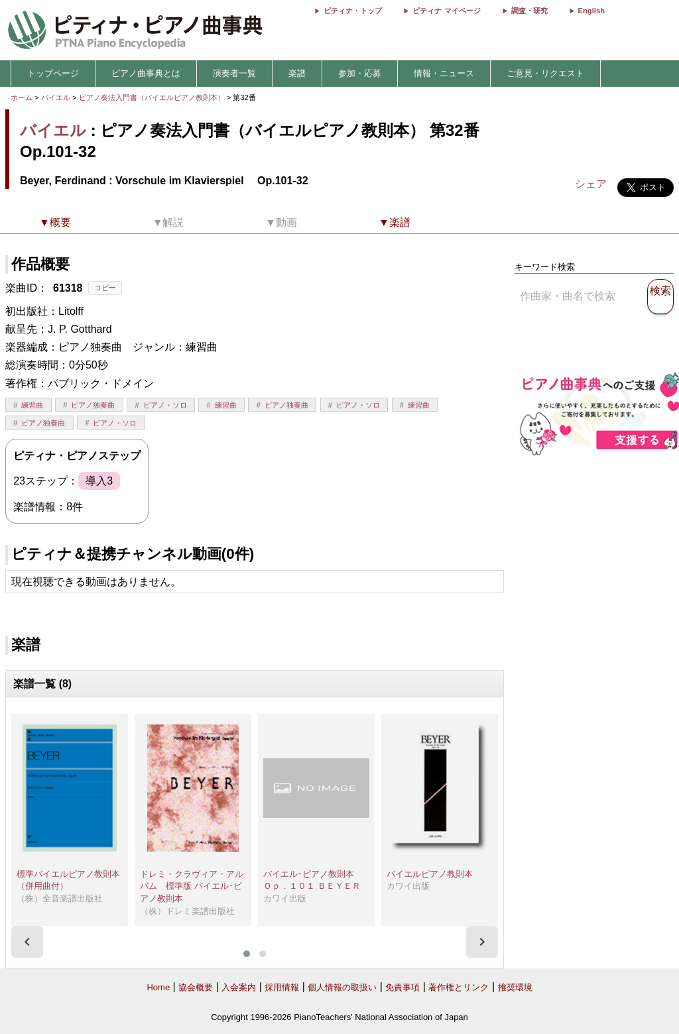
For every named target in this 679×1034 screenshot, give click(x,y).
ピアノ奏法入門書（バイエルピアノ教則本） (153, 97)
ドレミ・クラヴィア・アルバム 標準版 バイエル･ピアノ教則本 (191, 886)
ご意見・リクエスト (545, 73)
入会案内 (238, 987)
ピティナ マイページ (446, 11)
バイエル (55, 97)
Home (158, 987)
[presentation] (27, 942)
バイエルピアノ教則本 (430, 874)
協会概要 (195, 987)
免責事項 (402, 987)
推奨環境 (515, 987)
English (591, 11)
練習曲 (32, 405)
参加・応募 (359, 73)
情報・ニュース (444, 73)
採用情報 (282, 987)
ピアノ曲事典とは (145, 73)
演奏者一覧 (234, 73)
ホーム (21, 97)
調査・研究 (529, 11)
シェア (591, 184)
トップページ (53, 73)
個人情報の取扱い (342, 987)
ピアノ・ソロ (165, 405)
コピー (105, 288)
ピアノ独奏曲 (93, 405)
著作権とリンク (458, 987)
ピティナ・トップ (353, 11)
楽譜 (297, 73)
